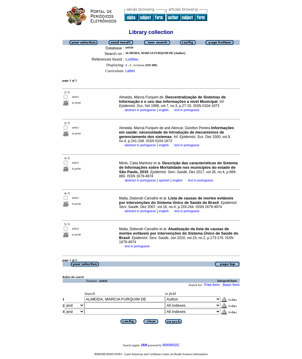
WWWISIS (170, 345)
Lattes (130, 71)
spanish (164, 180)
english (164, 110)
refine (132, 59)
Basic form (231, 285)
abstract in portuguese (140, 110)
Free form (212, 285)
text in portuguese (187, 110)
